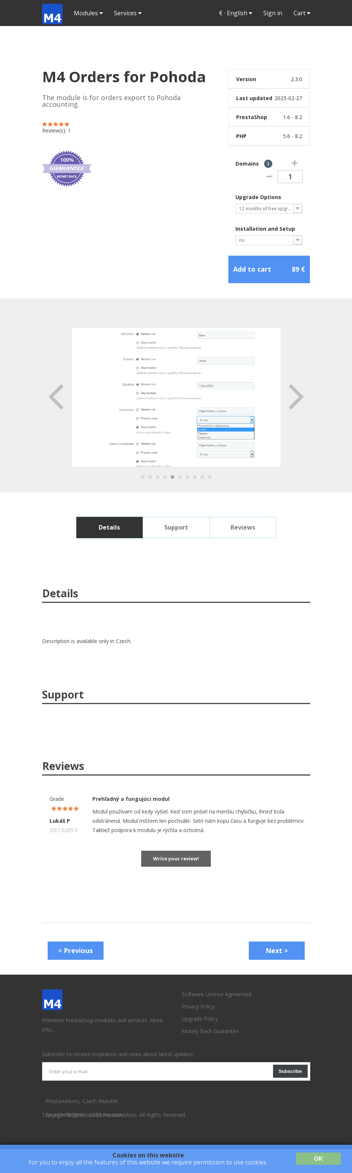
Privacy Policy (198, 1006)
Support (176, 527)
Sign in (272, 13)
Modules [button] (88, 13)
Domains (255, 163)
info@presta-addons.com (91, 1114)
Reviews (243, 527)
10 (210, 477)
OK (318, 1159)
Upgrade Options (259, 197)
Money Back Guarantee (210, 1031)
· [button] (235, 13)
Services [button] (128, 13)
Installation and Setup (265, 228)
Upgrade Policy (200, 1018)
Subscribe (290, 1071)
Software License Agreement (217, 994)
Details (109, 527)
